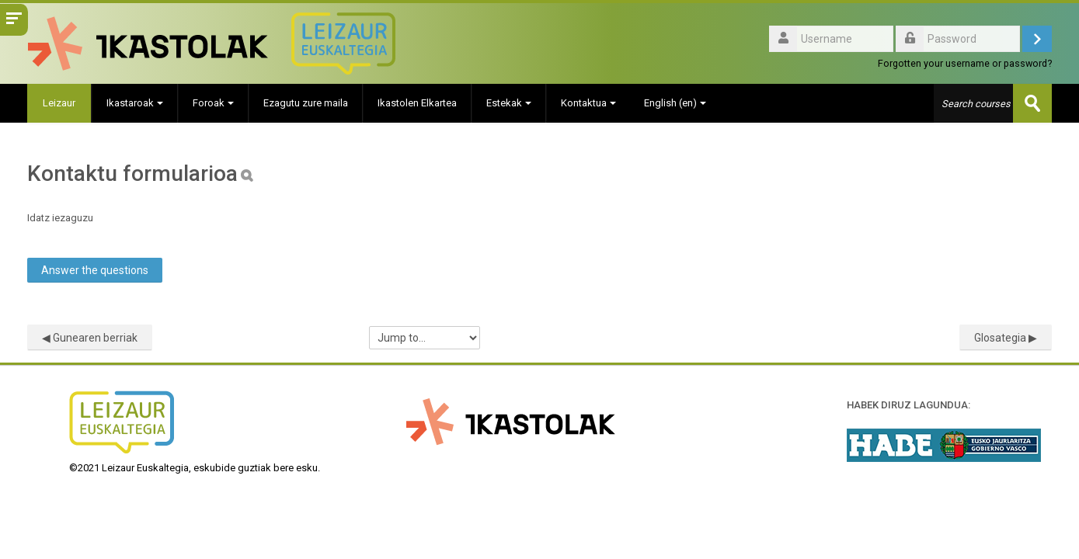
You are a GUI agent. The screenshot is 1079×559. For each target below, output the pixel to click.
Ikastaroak (134, 103)
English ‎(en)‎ (675, 103)
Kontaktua (588, 103)
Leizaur (59, 103)
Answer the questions (94, 270)
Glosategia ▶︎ (1005, 338)
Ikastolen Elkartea (417, 103)
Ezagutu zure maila (305, 103)
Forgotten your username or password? (965, 63)
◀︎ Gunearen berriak (89, 338)
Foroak (213, 103)
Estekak (508, 103)
